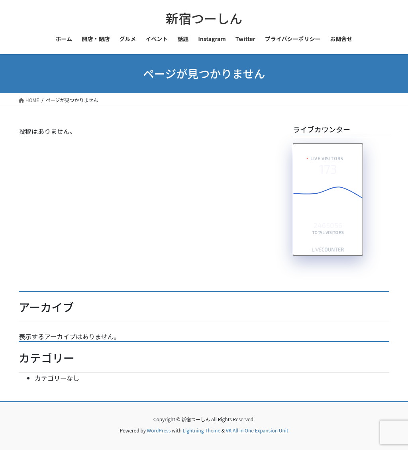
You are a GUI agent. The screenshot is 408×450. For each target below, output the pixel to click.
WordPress (159, 430)
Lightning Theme (201, 430)
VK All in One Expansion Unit (257, 430)
